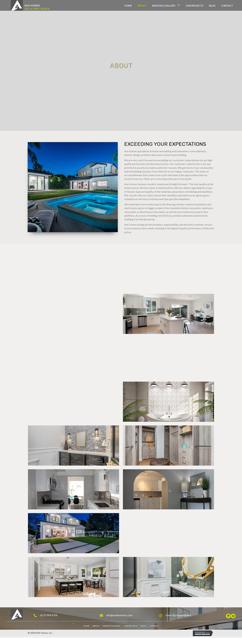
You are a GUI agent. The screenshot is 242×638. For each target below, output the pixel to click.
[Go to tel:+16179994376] (63, 615)
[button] (32, 5)
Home (86, 626)
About (96, 626)
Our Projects (131, 626)
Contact (154, 626)
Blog (143, 626)
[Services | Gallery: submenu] (178, 5)
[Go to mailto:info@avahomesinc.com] (126, 615)
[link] (128, 5)
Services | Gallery (112, 626)
